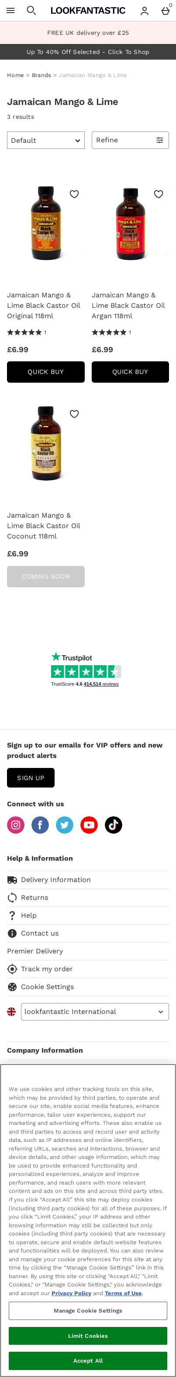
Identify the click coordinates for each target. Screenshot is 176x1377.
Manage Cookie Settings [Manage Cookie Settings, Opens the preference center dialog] (88, 1310)
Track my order (40, 969)
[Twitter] (64, 831)
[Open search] (31, 10)
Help (22, 915)
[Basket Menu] (165, 10)
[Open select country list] (95, 1011)
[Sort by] (46, 140)
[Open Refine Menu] (130, 140)
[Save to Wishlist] (74, 194)
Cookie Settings (40, 987)
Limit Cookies (88, 1336)
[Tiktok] (113, 831)
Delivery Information (49, 880)
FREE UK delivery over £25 (88, 32)
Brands (42, 75)
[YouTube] (89, 831)
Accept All (88, 1360)
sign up (30, 778)
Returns (27, 897)
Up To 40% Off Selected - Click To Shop (88, 51)
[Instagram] (15, 831)
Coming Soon (46, 576)
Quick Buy (56, 375)
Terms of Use (123, 1293)
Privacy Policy (71, 1293)
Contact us (33, 933)
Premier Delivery (35, 951)
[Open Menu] (10, 10)
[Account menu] (144, 10)
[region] (88, 1220)
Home (15, 75)
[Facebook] (40, 831)
